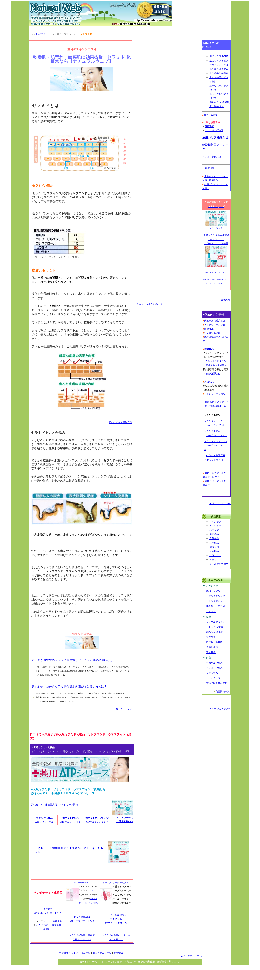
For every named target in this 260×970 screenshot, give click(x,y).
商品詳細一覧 (223, 691)
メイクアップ (216, 525)
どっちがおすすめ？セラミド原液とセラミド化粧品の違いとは (72, 660)
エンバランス (213, 678)
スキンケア (215, 521)
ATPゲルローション (70, 822)
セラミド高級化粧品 (115, 915)
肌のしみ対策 (211, 115)
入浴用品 (214, 551)
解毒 (220, 626)
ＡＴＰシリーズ (124, 817)
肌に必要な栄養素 (218, 73)
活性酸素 (211, 637)
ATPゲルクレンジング (97, 822)
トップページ (43, 34)
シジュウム (212, 673)
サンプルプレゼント (218, 283)
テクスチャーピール (82, 882)
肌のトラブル (213, 590)
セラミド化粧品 (44, 817)
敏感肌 (46, 929)
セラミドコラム (124, 708)
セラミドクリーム (213, 421)
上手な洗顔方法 (214, 601)
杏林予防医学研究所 (216, 683)
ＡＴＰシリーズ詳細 (214, 324)
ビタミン (221, 621)
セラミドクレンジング (215, 441)
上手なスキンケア (215, 596)
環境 (211, 337)
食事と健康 (212, 647)
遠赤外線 (211, 652)
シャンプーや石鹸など (216, 393)
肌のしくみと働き (218, 60)
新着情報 (209, 168)
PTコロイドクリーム (116, 923)
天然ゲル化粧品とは (214, 320)
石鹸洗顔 (209, 126)
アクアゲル (116, 919)
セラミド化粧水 (70, 817)
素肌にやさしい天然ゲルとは (216, 272)
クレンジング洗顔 (214, 130)
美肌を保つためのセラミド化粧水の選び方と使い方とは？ (69, 686)
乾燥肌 (45, 925)
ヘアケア (214, 530)
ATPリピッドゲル (44, 822)
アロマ (212, 559)
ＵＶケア (211, 611)
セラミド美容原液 (52, 921)
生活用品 (214, 542)
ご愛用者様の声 (124, 821)
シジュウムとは (212, 332)
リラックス (215, 555)
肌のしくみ (115, 422)
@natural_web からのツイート (151, 304)
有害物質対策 (213, 373)
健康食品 (214, 534)
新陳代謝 (127, 422)
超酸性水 (209, 328)
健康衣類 (214, 547)
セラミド (93, 890)
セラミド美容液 (82, 917)
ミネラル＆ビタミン (215, 361)
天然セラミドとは (218, 64)
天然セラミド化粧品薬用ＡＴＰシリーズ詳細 (54, 804)
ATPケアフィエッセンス (82, 921)
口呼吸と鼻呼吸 (214, 642)
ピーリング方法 (91, 903)
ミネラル (211, 621)
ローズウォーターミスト (116, 882)
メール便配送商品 (218, 564)
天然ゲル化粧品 (214, 662)
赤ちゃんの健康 (214, 632)
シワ (37, 925)
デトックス (212, 626)
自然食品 (214, 538)
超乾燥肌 (56, 925)
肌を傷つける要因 (218, 69)
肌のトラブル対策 (218, 56)
